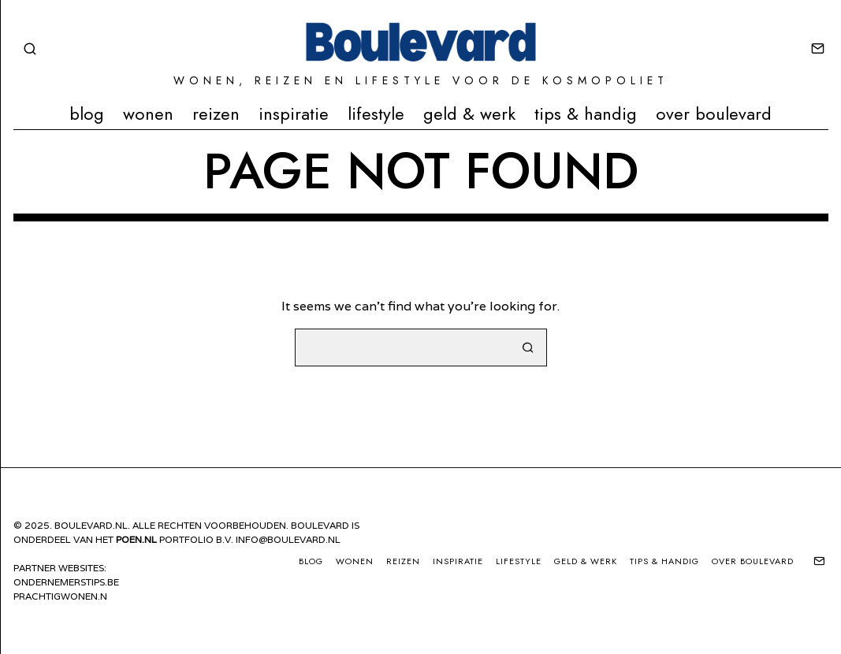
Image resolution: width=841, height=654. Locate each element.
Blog (86, 113)
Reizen (216, 113)
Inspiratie (294, 113)
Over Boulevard (714, 113)
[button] (528, 347)
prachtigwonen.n (60, 596)
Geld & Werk (469, 113)
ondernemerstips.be (66, 582)
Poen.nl (136, 539)
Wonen (148, 113)
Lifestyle (376, 113)
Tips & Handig (585, 113)
